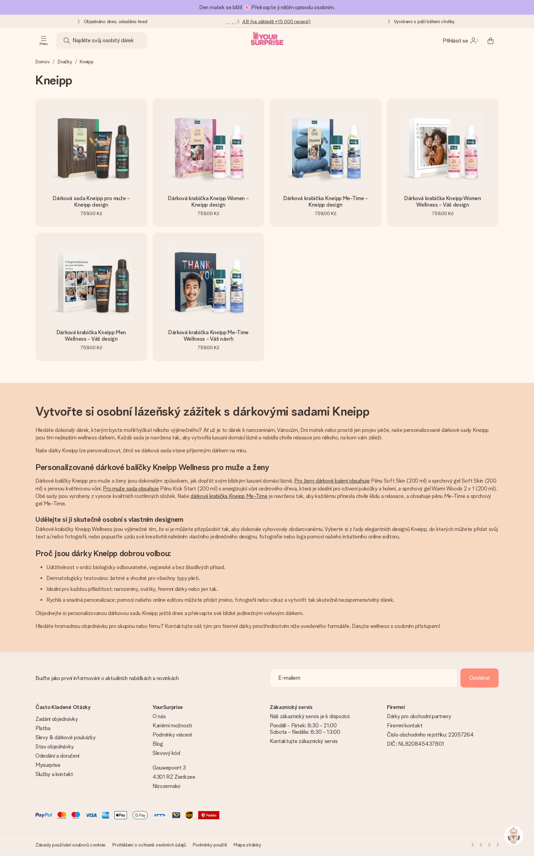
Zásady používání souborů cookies (70, 844)
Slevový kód (166, 753)
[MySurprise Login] (460, 40)
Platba (42, 728)
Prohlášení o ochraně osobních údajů (149, 844)
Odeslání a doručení (57, 756)
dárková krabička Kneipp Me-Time (228, 496)
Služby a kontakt (54, 774)
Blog (158, 744)
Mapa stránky (247, 844)
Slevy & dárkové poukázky (65, 737)
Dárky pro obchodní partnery (419, 716)
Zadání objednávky (56, 719)
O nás (159, 716)
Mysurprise (48, 765)
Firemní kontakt (404, 725)
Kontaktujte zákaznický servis (304, 741)
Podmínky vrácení (172, 734)
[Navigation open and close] (43, 40)
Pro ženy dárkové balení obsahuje (332, 481)
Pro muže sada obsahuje (131, 488)
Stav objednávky (54, 746)
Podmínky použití (210, 844)
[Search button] (67, 40)
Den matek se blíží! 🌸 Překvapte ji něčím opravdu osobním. (267, 7)
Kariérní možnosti (172, 725)
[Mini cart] (490, 40)
